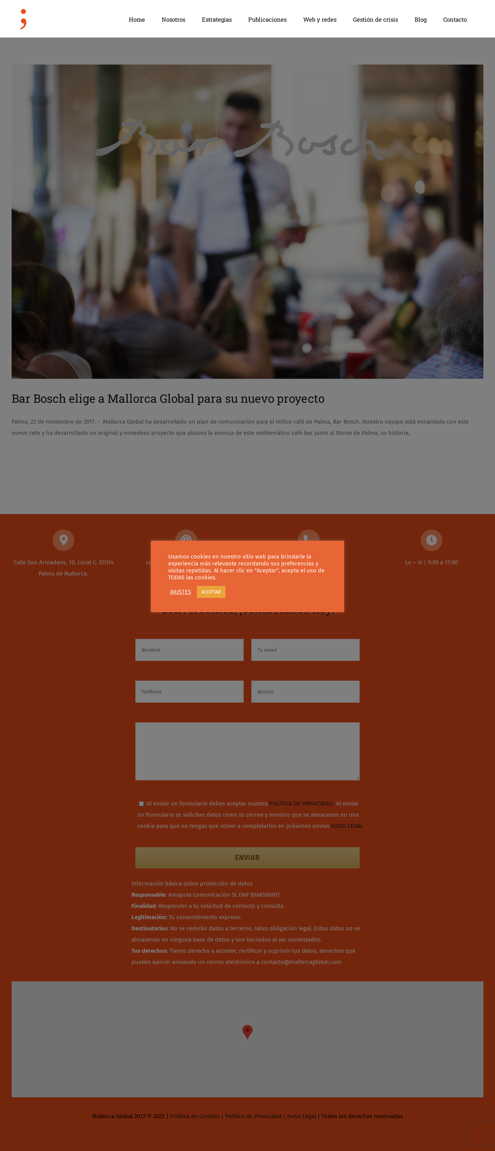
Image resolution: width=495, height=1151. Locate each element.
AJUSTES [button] (180, 591)
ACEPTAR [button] (211, 592)
